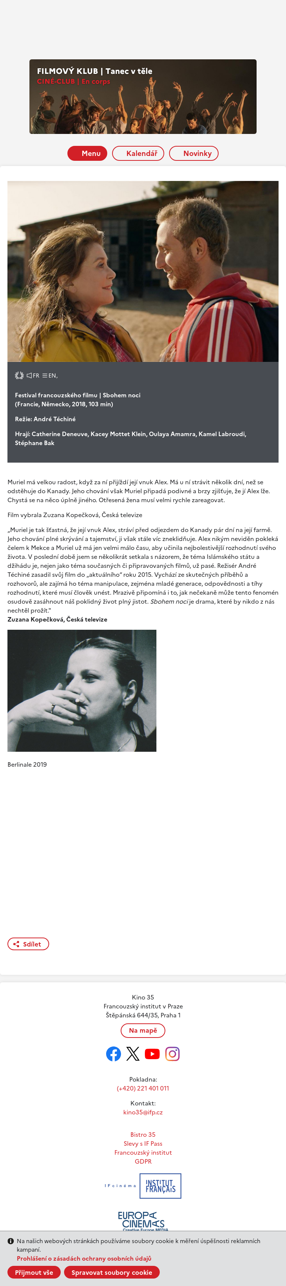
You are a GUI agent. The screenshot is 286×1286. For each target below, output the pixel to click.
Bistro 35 (143, 1134)
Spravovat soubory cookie (112, 1272)
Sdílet (32, 944)
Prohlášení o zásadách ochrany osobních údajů (84, 1258)
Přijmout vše (34, 1272)
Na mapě (143, 1030)
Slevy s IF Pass (143, 1143)
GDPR (143, 1161)
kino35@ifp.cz (143, 1112)
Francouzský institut (143, 1152)
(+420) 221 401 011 (143, 1088)
